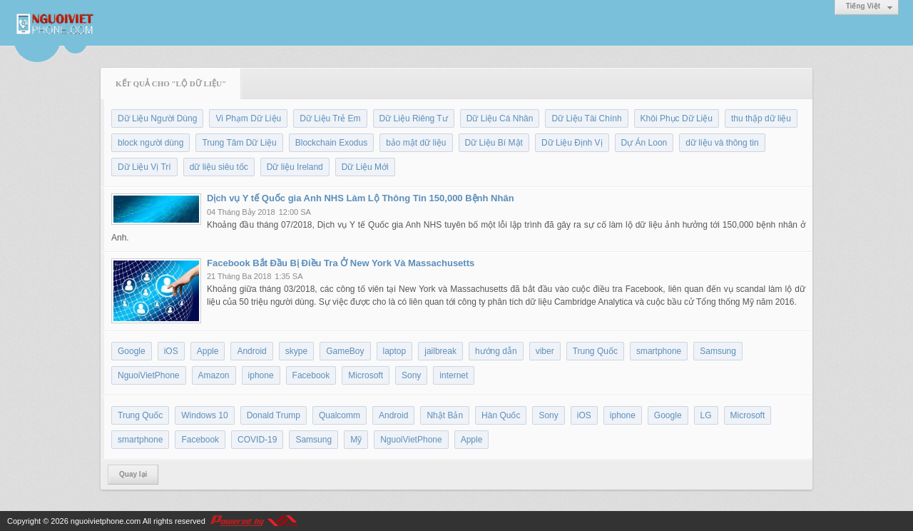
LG (706, 415)
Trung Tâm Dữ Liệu (239, 143)
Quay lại (133, 474)
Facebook (311, 375)
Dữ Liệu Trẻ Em (330, 118)
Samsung (718, 351)
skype (296, 351)
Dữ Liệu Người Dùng (157, 118)
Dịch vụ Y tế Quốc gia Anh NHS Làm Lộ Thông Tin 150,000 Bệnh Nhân (360, 198)
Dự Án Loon (644, 143)
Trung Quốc (595, 351)
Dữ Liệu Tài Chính (586, 118)
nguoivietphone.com (106, 521)
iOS (171, 351)
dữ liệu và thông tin (721, 143)
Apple (208, 351)
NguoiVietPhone (149, 375)
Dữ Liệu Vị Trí (144, 167)
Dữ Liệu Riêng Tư (413, 118)
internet (453, 375)
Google (132, 351)
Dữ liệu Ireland (295, 167)
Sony (411, 375)
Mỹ (356, 440)
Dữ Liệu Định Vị (572, 143)
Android (251, 351)
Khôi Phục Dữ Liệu (677, 118)
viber (545, 351)
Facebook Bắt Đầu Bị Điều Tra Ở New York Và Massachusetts (340, 263)
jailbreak (440, 351)
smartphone (658, 351)
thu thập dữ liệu (761, 118)
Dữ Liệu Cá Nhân (500, 118)
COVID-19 (257, 440)
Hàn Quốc (500, 415)
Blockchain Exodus (331, 143)
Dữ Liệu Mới (365, 167)
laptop (395, 351)
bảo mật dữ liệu (416, 143)
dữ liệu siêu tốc (219, 167)
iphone (261, 375)
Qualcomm (339, 415)
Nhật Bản (445, 415)
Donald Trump (273, 415)
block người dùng (150, 143)
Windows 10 (204, 415)
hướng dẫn (496, 351)
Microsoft (365, 375)
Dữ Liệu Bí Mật (494, 143)
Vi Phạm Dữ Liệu (248, 118)
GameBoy (345, 351)
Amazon (214, 375)
